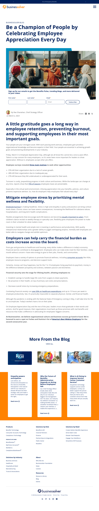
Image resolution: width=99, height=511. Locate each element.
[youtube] (56, 499)
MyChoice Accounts (12, 445)
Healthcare (9, 463)
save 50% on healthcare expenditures (46, 291)
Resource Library (41, 476)
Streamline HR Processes (73, 441)
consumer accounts (75, 257)
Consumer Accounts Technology (16, 433)
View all (49, 344)
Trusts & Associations (12, 471)
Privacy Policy (64, 495)
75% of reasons (34, 184)
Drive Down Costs (71, 433)
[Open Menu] (94, 6)
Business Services (11, 461)
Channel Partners (41, 433)
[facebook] (46, 499)
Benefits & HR (40, 430)
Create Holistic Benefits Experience (77, 430)
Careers (38, 469)
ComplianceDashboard (13, 450)
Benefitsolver (10, 442)
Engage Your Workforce (73, 438)
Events (38, 481)
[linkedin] (42, 499)
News (37, 466)
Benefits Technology (12, 430)
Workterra (9, 448)
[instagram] (53, 499)
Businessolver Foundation (44, 463)
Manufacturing (10, 469)
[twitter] (49, 499)
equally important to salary (72, 217)
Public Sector (40, 441)
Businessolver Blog (15, 22)
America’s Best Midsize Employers (66, 319)
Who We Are (40, 461)
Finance (38, 435)
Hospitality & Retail (12, 466)
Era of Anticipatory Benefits (49, 2)
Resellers (39, 443)
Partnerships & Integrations (44, 438)
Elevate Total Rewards (73, 435)
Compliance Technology (13, 435)
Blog (37, 479)
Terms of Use (56, 495)
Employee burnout (13, 207)
